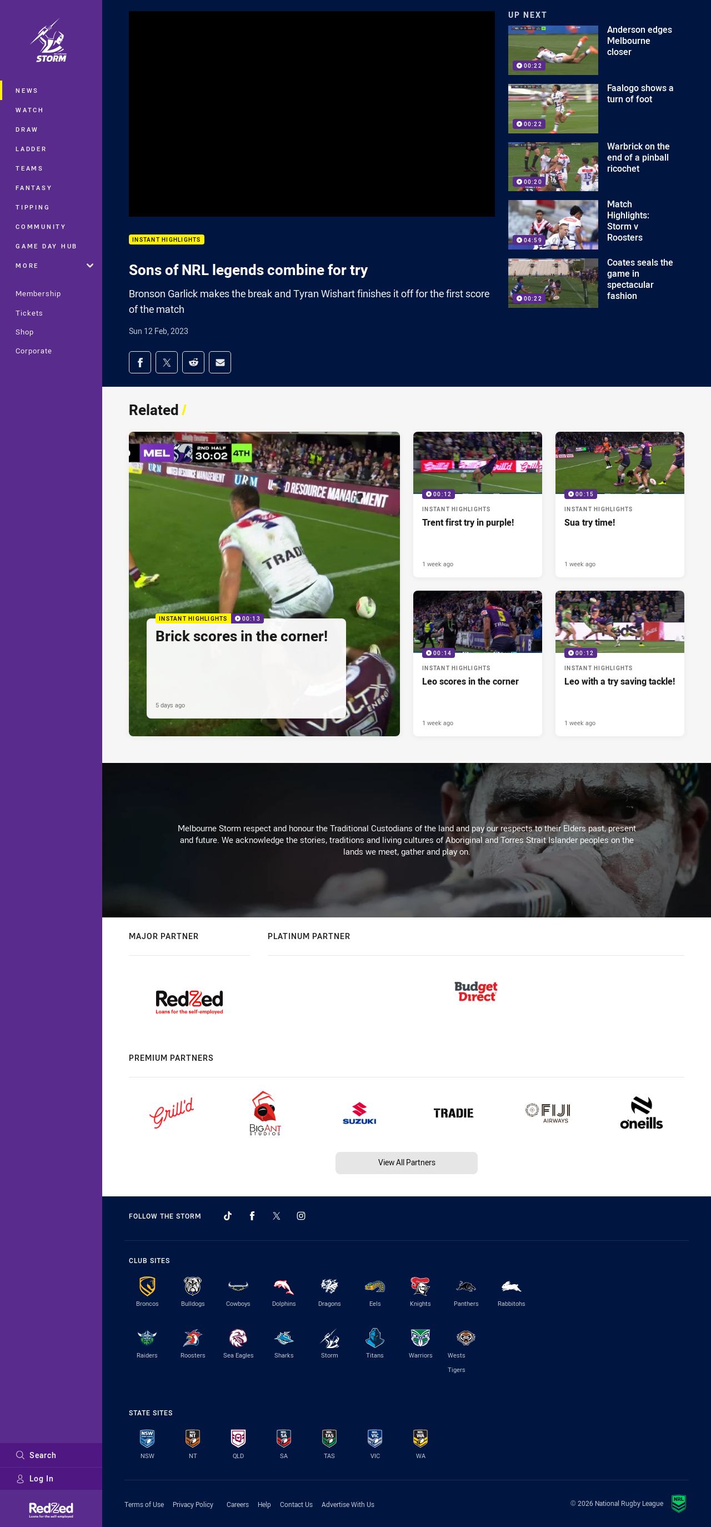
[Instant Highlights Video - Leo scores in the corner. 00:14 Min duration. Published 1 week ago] (477, 663)
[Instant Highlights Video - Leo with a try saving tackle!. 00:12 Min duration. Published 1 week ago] (619, 663)
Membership (38, 293)
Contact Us (296, 1504)
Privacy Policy (193, 1504)
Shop (25, 332)
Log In (35, 1478)
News (27, 90)
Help (264, 1504)
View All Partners (406, 1162)
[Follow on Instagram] (301, 1216)
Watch (30, 110)
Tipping (33, 207)
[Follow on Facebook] (252, 1216)
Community (41, 226)
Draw (27, 129)
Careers (238, 1504)
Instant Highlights (166, 239)
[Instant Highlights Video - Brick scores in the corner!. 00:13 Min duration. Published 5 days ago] (264, 584)
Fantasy (34, 187)
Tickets (29, 313)
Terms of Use (144, 1504)
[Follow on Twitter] (276, 1216)
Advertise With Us (348, 1504)
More (54, 265)
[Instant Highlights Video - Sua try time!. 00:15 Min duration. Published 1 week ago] (619, 504)
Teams (30, 168)
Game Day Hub (47, 246)
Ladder (31, 148)
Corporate (34, 351)
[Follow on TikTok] (227, 1216)
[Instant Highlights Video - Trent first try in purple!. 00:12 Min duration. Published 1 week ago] (477, 504)
